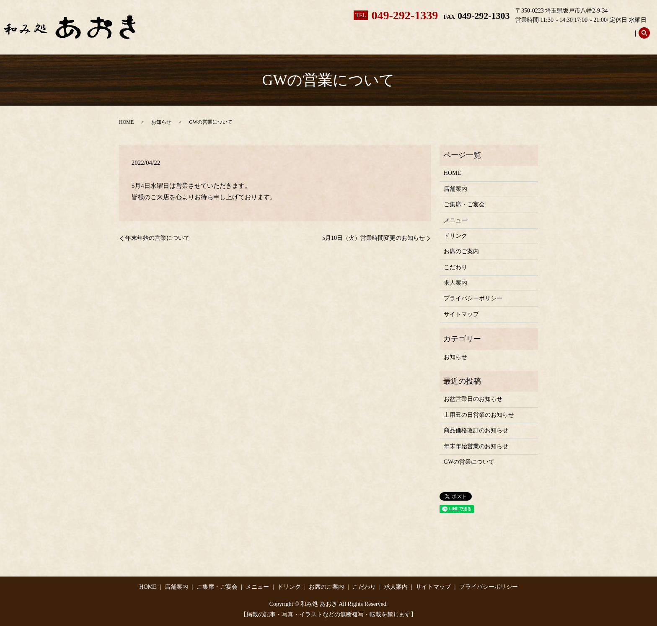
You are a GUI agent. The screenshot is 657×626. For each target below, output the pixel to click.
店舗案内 (339, 38)
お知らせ (161, 122)
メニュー (438, 38)
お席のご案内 (526, 38)
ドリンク (479, 38)
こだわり (573, 38)
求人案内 (614, 38)
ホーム (301, 38)
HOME (126, 122)
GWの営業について (469, 462)
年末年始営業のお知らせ (476, 446)
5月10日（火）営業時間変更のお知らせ (373, 238)
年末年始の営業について (157, 238)
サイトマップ (461, 314)
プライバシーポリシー (473, 298)
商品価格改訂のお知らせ (476, 430)
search (644, 37)
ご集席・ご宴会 (388, 38)
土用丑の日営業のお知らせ (479, 415)
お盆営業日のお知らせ (473, 399)
